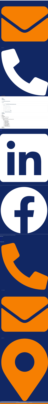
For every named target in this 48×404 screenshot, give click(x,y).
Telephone (1, 237)
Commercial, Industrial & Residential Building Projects (10, 104)
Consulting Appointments (5, 118)
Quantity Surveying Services (7, 101)
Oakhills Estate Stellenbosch (7, 126)
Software (3, 112)
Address (1, 240)
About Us (3, 115)
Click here (28, 402)
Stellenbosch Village (6, 125)
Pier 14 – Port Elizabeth (6, 124)
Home (2, 98)
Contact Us (3, 113)
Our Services (3, 99)
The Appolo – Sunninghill (6, 123)
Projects (3, 117)
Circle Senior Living (6, 122)
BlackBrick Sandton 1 (6, 120)
